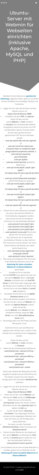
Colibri (21, 470)
